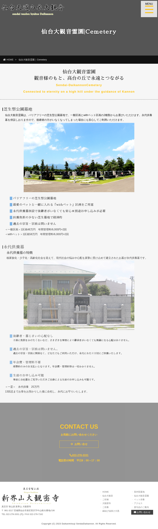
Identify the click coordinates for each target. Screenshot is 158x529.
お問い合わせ (142, 514)
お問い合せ (79, 446)
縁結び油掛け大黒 (110, 513)
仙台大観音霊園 (141, 497)
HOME (8, 59)
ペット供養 (139, 501)
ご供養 (105, 509)
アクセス (138, 505)
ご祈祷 (105, 501)
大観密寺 (106, 505)
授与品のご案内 (141, 509)
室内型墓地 (139, 494)
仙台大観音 (107, 497)
